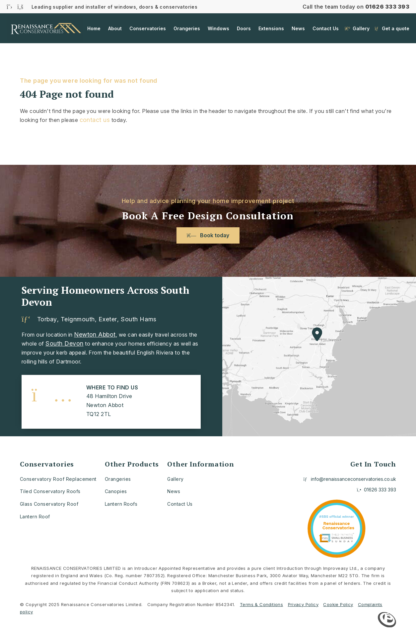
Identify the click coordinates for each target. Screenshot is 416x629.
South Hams (138, 319)
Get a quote (392, 29)
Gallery (357, 29)
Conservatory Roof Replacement (58, 479)
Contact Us (325, 28)
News (298, 28)
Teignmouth (78, 319)
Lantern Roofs (121, 504)
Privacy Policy (303, 604)
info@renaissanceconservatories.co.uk (350, 479)
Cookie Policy (338, 604)
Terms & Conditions (261, 604)
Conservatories (147, 28)
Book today (208, 235)
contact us (95, 119)
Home (94, 28)
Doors (244, 28)
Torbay (47, 319)
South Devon (64, 343)
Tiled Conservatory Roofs (50, 491)
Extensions (271, 28)
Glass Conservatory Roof (49, 504)
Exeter (108, 319)
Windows (218, 28)
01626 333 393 (387, 6)
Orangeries (186, 28)
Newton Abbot (95, 334)
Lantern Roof (35, 516)
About (115, 28)
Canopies (116, 491)
